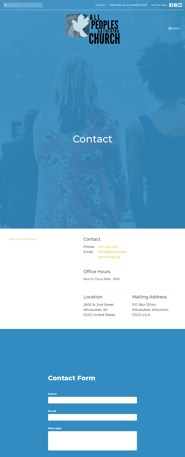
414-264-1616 (108, 247)
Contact (100, 4)
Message (54, 428)
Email (52, 411)
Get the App (159, 4)
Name (52, 394)
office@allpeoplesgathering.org (112, 254)
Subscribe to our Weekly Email (128, 4)
